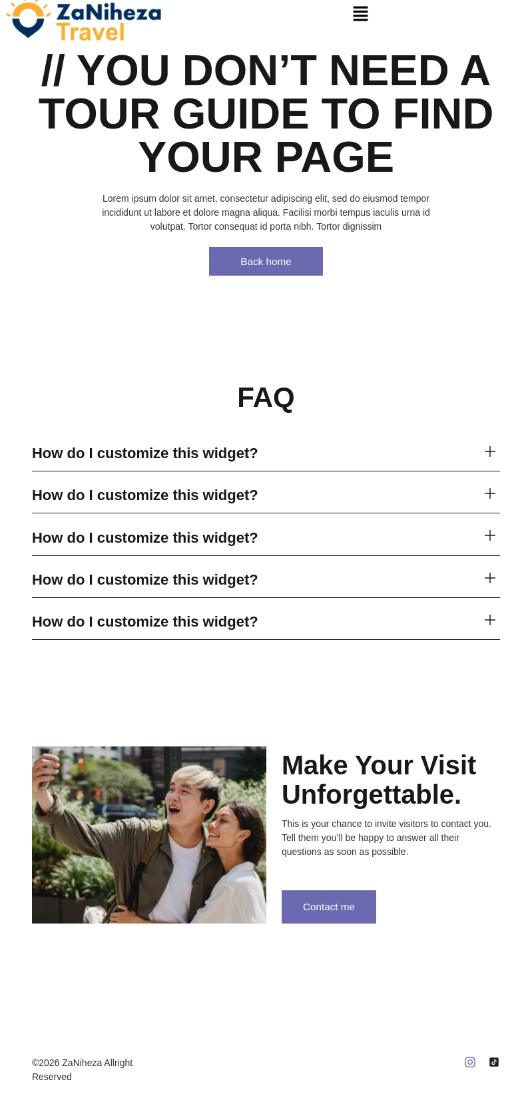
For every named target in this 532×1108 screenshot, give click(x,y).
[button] (361, 13)
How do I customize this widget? (145, 453)
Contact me (335, 908)
